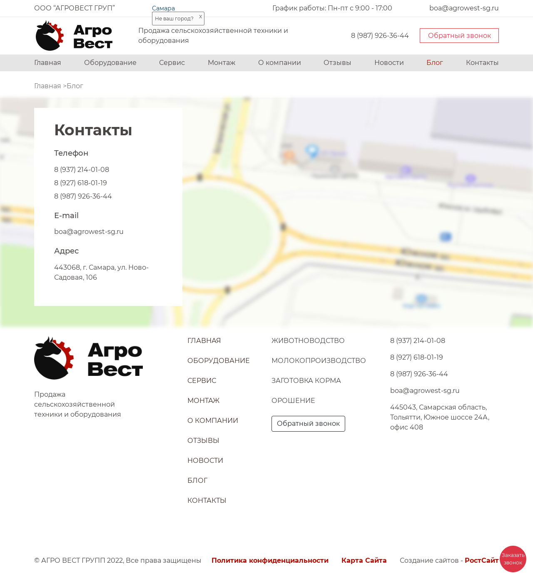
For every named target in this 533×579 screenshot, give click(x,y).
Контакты (482, 63)
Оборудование (110, 63)
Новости (389, 63)
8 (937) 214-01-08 (81, 170)
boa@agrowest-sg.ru (89, 232)
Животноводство (308, 341)
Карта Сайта (364, 560)
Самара (163, 8)
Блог (434, 63)
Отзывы (337, 63)
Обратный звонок (459, 36)
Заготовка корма (306, 381)
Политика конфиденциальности (270, 560)
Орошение (293, 401)
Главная (47, 63)
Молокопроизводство (318, 361)
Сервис (172, 63)
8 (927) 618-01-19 (80, 183)
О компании (279, 63)
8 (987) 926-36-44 (380, 36)
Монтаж (221, 63)
